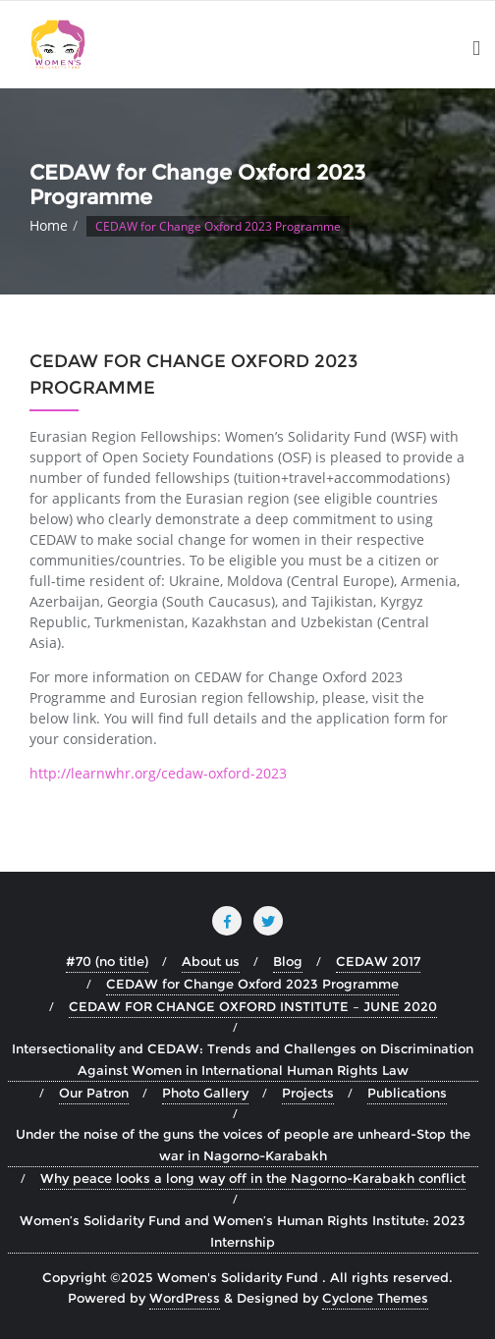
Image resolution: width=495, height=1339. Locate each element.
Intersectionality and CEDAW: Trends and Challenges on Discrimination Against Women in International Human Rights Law (242, 1059)
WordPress (184, 1298)
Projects (308, 1092)
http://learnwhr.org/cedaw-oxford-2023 (158, 773)
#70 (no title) (107, 961)
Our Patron (94, 1092)
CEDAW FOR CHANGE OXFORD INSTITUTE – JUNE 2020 (253, 1006)
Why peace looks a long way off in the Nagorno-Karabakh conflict (253, 1178)
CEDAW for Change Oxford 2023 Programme (252, 983)
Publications (407, 1092)
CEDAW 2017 (378, 961)
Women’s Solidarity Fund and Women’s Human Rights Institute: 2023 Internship (243, 1231)
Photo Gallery (205, 1092)
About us (211, 961)
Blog (287, 961)
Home (48, 225)
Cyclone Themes (375, 1298)
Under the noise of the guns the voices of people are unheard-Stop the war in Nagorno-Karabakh (243, 1144)
